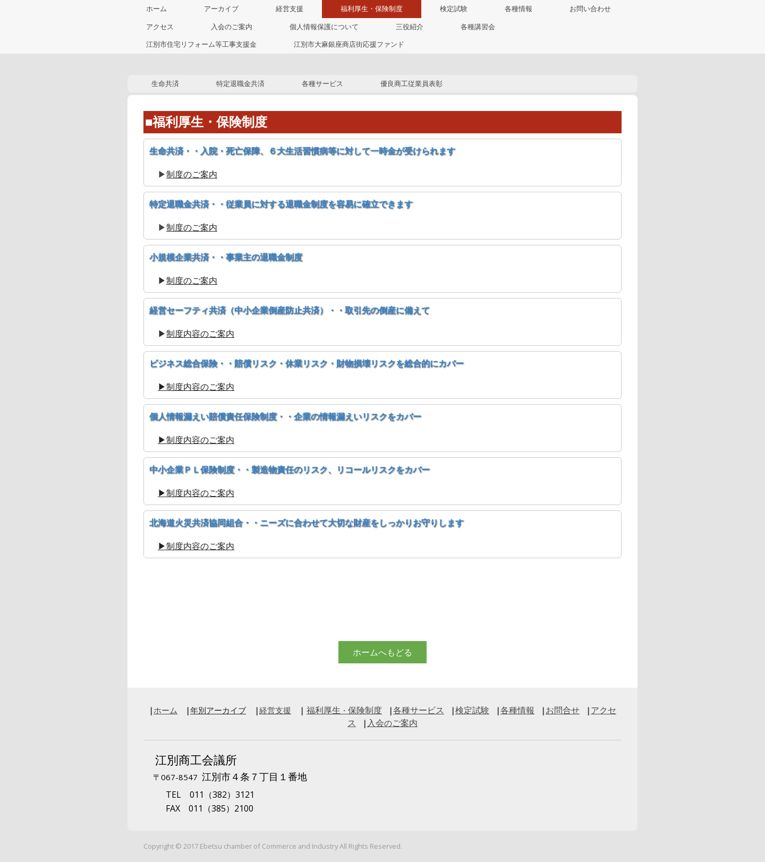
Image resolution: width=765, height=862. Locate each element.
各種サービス (322, 84)
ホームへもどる (382, 652)
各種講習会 (478, 27)
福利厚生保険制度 (344, 710)
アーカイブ (221, 9)
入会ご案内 (392, 723)
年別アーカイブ (218, 710)
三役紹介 (409, 27)
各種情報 (518, 9)
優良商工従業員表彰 (411, 84)
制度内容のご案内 (200, 333)
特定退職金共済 (240, 84)
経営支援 (289, 9)
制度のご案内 (191, 174)
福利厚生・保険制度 (372, 9)
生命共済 (165, 84)
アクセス (160, 27)
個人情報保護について (324, 27)
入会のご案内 (231, 27)
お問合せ (563, 710)
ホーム (156, 9)
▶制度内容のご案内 (196, 386)
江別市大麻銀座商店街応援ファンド (349, 44)
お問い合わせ (590, 9)
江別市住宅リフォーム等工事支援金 (201, 44)
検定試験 (454, 9)
